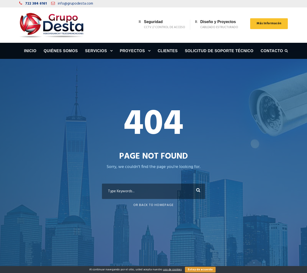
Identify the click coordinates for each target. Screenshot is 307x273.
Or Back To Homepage (153, 205)
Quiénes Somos (61, 51)
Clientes (168, 51)
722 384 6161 (36, 3)
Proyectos (132, 51)
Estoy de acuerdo (200, 269)
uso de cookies (172, 269)
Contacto (272, 51)
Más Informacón (269, 23)
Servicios (96, 51)
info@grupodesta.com (75, 3)
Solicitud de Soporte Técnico (219, 51)
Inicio (30, 51)
